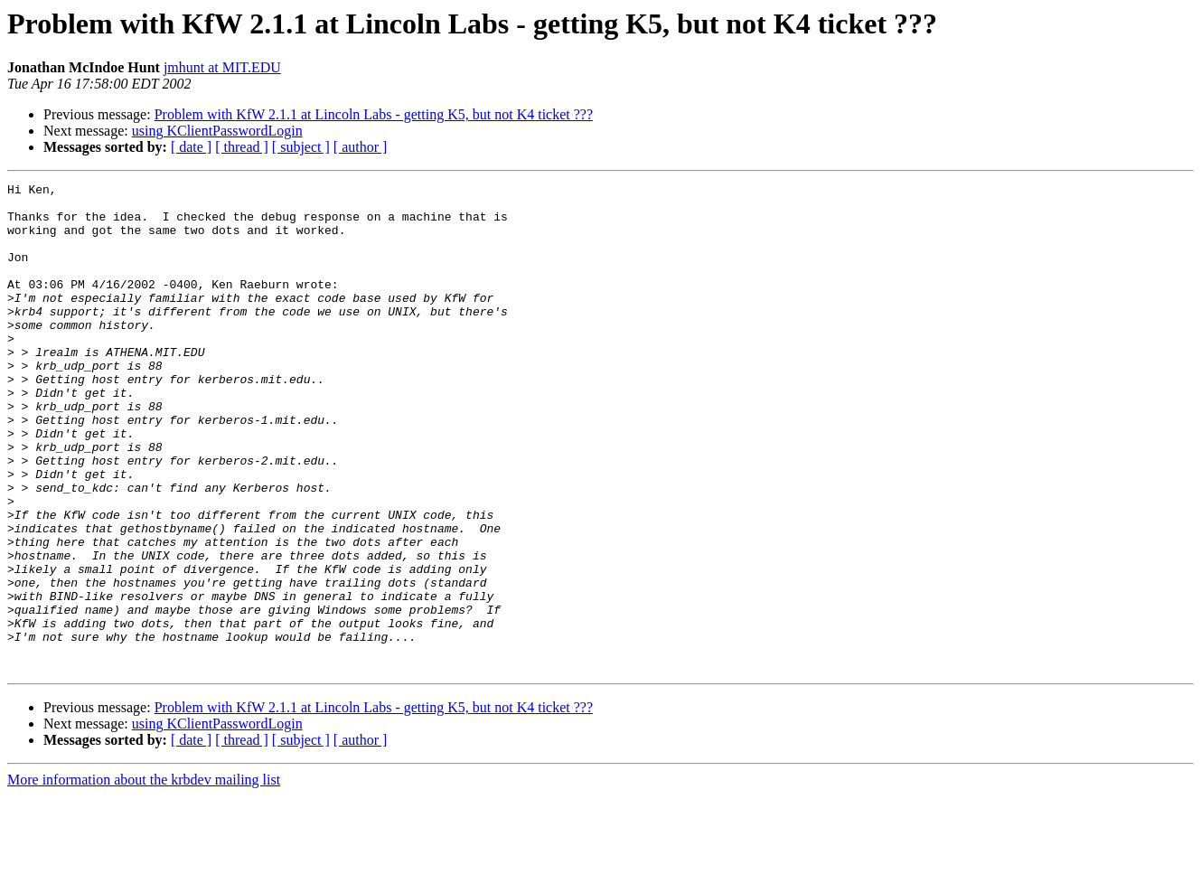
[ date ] (191, 147)
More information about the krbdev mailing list (143, 877)
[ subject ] (301, 147)
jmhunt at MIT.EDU (222, 67)
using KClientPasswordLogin (217, 130)
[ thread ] (241, 147)
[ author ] (360, 147)
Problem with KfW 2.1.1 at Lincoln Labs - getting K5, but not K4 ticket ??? (374, 114)
